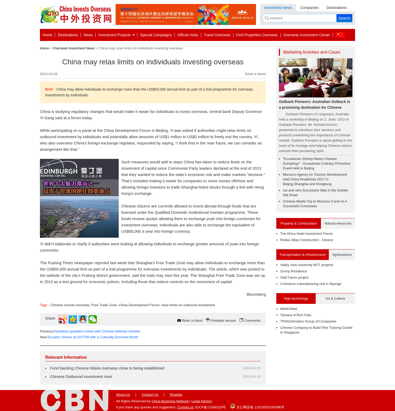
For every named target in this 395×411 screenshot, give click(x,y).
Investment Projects (114, 35)
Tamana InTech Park (295, 315)
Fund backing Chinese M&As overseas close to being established (107, 368)
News (88, 35)
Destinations (336, 8)
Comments (252, 320)
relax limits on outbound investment (188, 305)
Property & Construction (298, 223)
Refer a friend (255, 74)
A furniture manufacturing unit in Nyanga (310, 284)
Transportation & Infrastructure (302, 255)
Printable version (223, 320)
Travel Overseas (217, 35)
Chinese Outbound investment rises (81, 376)
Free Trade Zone (104, 305)
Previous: (90, 331)
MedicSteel (288, 309)
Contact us (185, 407)
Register (176, 395)
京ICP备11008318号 (210, 407)
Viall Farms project (294, 277)
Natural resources (338, 223)
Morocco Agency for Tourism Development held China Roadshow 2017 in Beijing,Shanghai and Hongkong (315, 179)
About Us (123, 395)
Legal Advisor (201, 401)
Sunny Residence (293, 271)
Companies (309, 8)
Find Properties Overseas (257, 35)
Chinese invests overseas (69, 305)
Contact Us (150, 395)
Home (47, 35)
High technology (296, 298)
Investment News (278, 8)
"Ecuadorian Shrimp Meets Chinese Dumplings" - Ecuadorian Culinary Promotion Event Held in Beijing (317, 163)
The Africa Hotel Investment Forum (306, 234)
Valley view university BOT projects (306, 265)
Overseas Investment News (74, 48)
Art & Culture (335, 298)
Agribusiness (342, 255)
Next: (89, 337)
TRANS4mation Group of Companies (308, 321)
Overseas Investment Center (306, 35)
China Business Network (170, 401)
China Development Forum (139, 305)
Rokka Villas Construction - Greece (306, 240)
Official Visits (187, 35)
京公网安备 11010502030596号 (257, 405)
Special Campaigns (156, 35)
